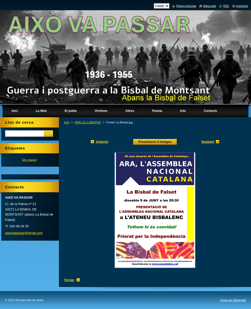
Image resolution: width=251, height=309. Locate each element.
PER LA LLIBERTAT (88, 122)
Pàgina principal (186, 5)
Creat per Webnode (233, 300)
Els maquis (29, 159)
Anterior (102, 142)
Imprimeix (242, 5)
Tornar (69, 280)
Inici (66, 122)
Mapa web (209, 5)
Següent (207, 142)
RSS (226, 5)
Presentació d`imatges (155, 142)
